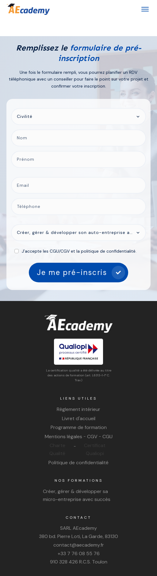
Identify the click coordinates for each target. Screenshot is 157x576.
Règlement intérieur (78, 391)
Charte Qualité (57, 431)
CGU (107, 419)
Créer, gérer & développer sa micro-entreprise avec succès (76, 477)
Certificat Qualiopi (94, 431)
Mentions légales (63, 419)
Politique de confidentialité (78, 444)
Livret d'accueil (78, 400)
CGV (92, 419)
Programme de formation (79, 409)
